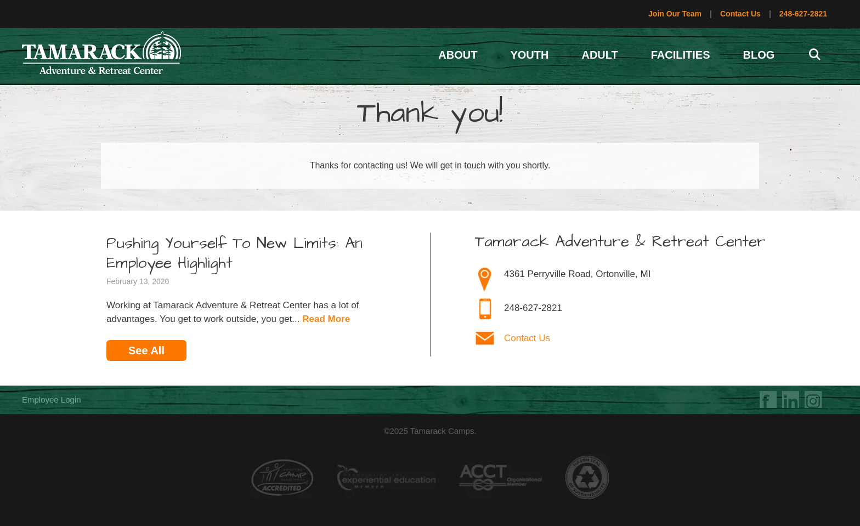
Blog (759, 55)
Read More (326, 319)
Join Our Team (674, 13)
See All (146, 350)
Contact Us (740, 13)
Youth (529, 55)
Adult (599, 55)
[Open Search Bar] (814, 54)
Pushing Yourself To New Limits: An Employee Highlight (234, 253)
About (457, 55)
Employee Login (51, 399)
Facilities (680, 55)
